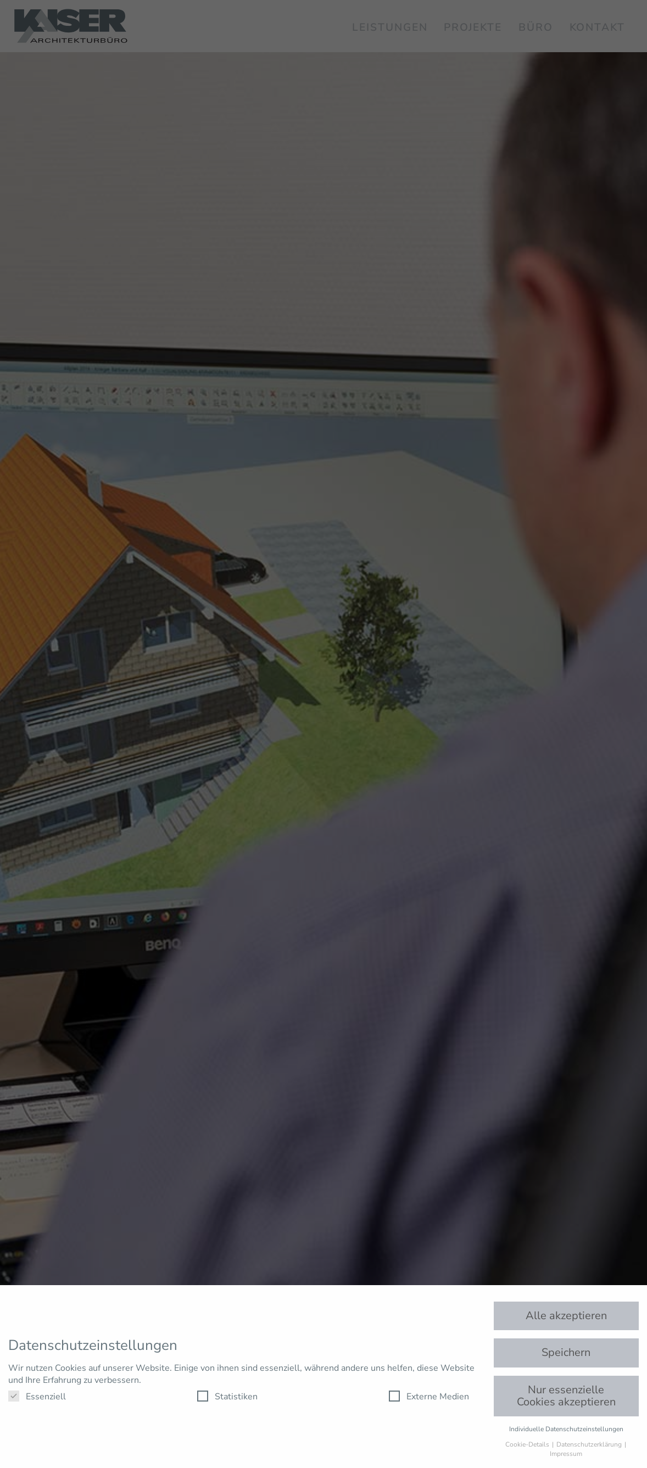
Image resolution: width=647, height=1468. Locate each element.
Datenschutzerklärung (589, 1444)
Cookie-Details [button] (528, 1444)
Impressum (566, 1453)
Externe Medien (429, 1397)
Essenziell (37, 1397)
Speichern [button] (566, 1352)
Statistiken (227, 1397)
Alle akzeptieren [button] (566, 1315)
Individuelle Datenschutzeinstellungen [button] (566, 1429)
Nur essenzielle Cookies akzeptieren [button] (566, 1395)
